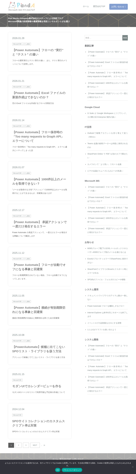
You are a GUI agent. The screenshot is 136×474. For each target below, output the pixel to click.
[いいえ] (132, 466)
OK (57, 470)
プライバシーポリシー (72, 470)
